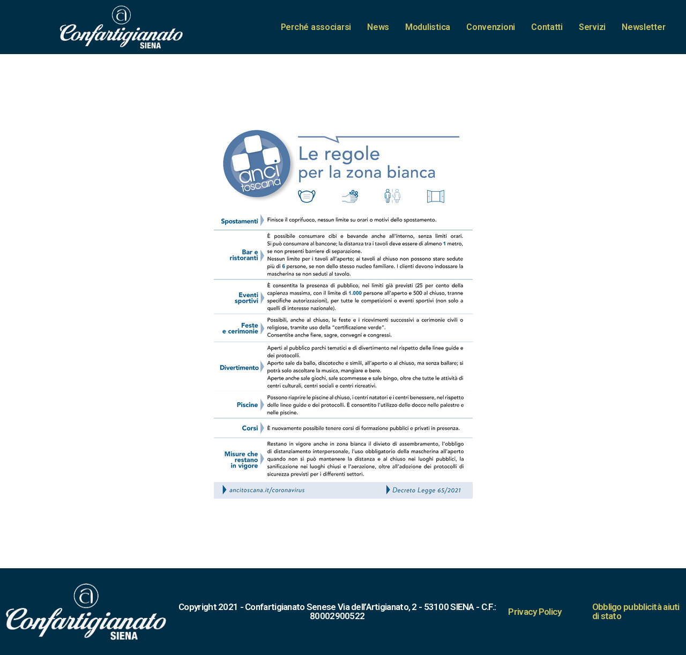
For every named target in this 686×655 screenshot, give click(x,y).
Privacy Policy (534, 611)
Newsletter (643, 27)
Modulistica (427, 27)
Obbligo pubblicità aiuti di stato (636, 611)
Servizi (592, 27)
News (378, 27)
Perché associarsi (316, 27)
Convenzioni (490, 27)
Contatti (547, 27)
